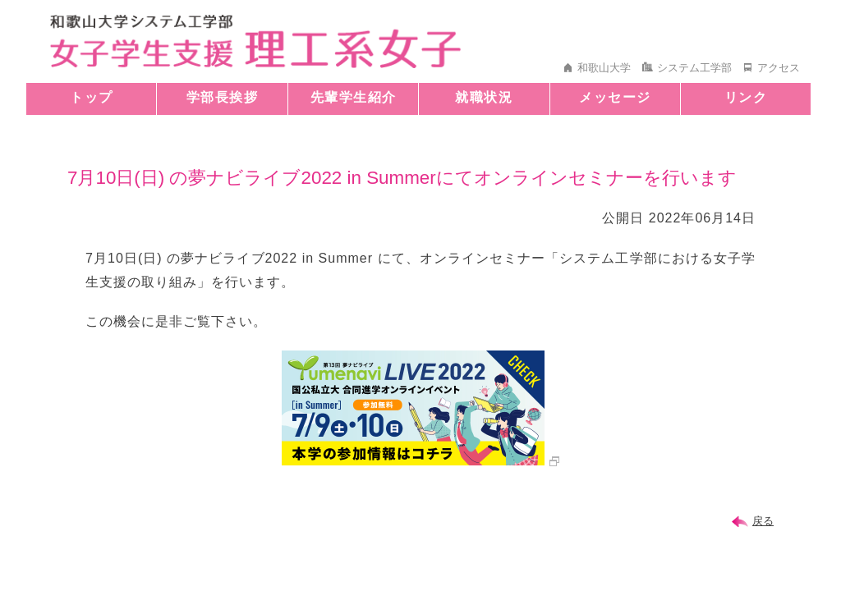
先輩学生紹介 (353, 97)
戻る (763, 521)
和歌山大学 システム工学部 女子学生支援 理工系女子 (255, 41)
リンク (746, 97)
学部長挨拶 (222, 97)
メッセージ (615, 97)
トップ (91, 97)
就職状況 (483, 97)
